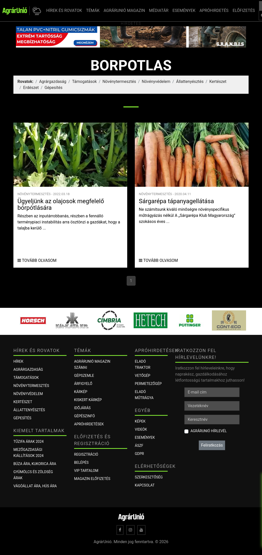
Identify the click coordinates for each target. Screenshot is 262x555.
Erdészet (31, 87)
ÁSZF (139, 446)
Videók (141, 429)
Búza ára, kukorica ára (34, 464)
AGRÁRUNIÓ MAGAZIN (124, 10)
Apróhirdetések (89, 424)
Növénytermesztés (119, 81)
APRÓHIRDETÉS (214, 10)
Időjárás (82, 408)
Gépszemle (84, 376)
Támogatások (84, 81)
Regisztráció (86, 454)
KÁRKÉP (80, 392)
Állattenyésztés (190, 81)
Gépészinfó (84, 416)
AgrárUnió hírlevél (208, 431)
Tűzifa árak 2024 (28, 442)
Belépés (81, 462)
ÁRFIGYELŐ (83, 384)
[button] (35, 10)
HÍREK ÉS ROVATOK (64, 10)
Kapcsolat (145, 485)
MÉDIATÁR (158, 10)
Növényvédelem (156, 81)
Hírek (18, 361)
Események (145, 437)
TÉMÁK (92, 10)
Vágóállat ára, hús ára (35, 486)
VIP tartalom (86, 471)
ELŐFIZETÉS (244, 10)
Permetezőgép (148, 384)
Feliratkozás (212, 445)
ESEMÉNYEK (183, 10)
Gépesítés (53, 87)
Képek (140, 421)
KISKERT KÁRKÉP (88, 400)
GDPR (139, 454)
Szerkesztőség (149, 477)
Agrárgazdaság (53, 81)
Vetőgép (142, 376)
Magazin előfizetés (92, 479)
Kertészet (218, 81)
